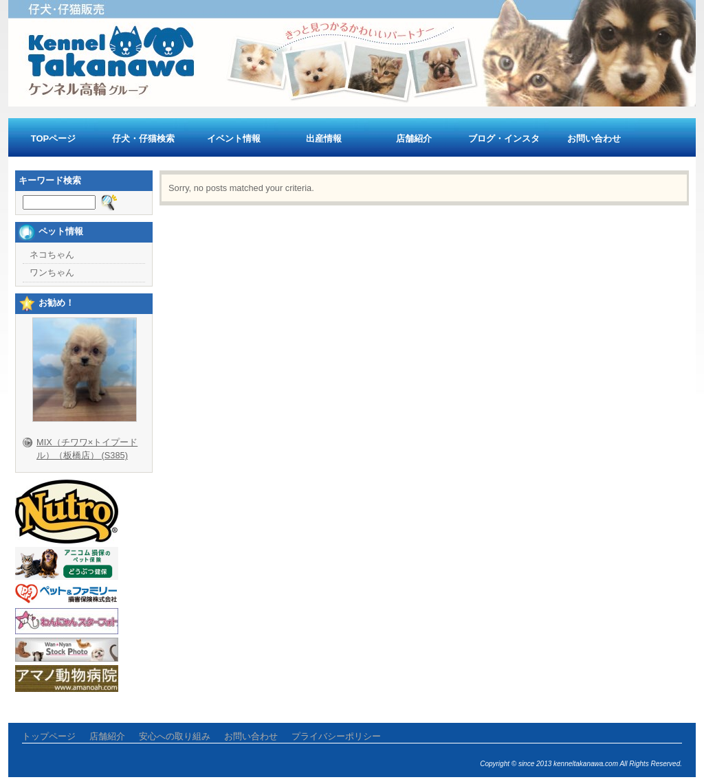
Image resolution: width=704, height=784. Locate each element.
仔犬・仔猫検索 (143, 138)
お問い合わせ (594, 138)
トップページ (49, 736)
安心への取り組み (174, 736)
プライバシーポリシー (336, 736)
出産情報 (324, 138)
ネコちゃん (52, 254)
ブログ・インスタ (504, 138)
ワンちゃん (52, 272)
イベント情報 (234, 138)
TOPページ (53, 138)
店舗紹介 (414, 138)
